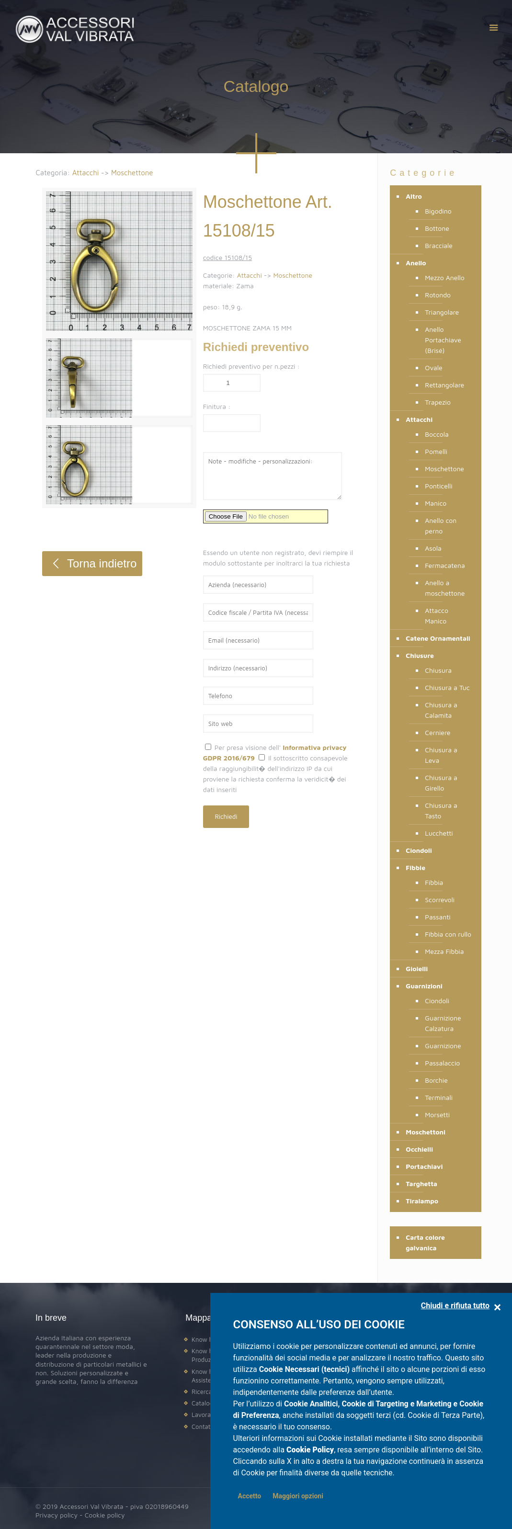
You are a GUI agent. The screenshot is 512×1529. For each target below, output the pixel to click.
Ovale (433, 367)
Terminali (439, 1097)
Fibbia (434, 882)
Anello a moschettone (445, 587)
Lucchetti (439, 833)
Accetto (250, 1496)
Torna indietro (92, 563)
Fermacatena (445, 565)
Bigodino (438, 211)
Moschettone (132, 173)
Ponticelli (438, 486)
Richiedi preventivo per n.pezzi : (251, 366)
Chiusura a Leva (441, 755)
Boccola (437, 434)
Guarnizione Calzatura (443, 1023)
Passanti (437, 917)
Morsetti (437, 1114)
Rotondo (438, 295)
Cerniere (437, 732)
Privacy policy (56, 1515)
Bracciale (439, 245)
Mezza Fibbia (444, 951)
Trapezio (438, 402)
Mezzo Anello (445, 277)
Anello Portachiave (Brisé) (443, 339)
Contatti (203, 1426)
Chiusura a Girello (441, 782)
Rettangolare (444, 385)
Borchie (436, 1080)
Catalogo (204, 1403)
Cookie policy (105, 1515)
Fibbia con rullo (448, 934)
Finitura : (217, 406)
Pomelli (436, 451)
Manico (435, 503)
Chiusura (438, 670)
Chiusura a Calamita (441, 710)
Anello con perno (440, 525)
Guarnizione (443, 1046)
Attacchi (85, 173)
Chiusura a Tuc (447, 687)
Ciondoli (437, 1001)
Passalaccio (442, 1063)
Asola (433, 548)
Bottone (437, 228)
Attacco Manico (436, 615)
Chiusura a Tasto (441, 810)
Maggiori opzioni (298, 1496)
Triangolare (442, 312)
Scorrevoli (440, 899)
